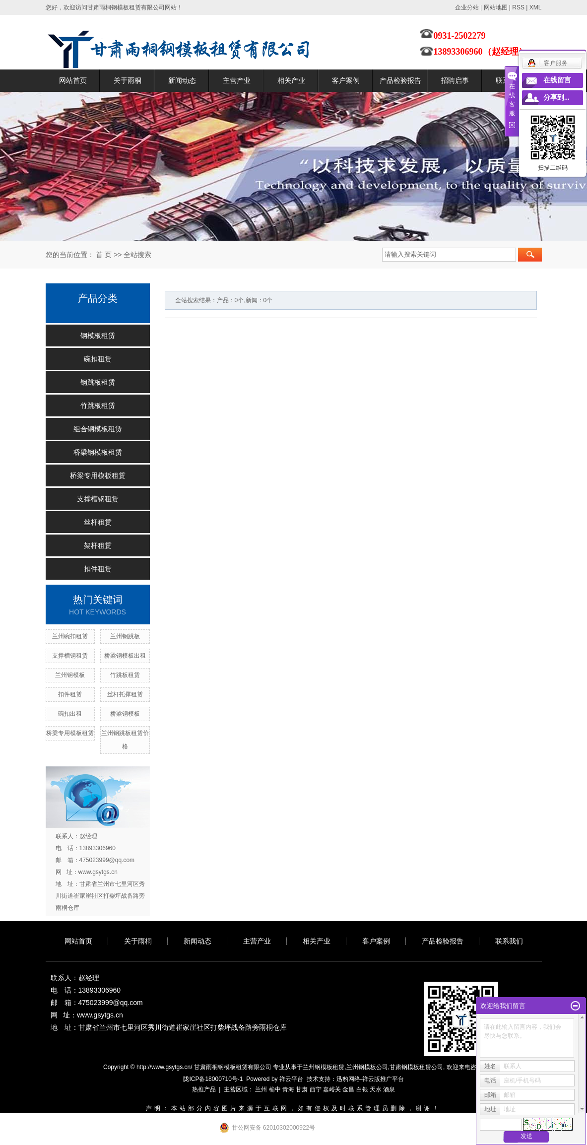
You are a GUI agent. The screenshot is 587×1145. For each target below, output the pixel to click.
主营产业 (237, 80)
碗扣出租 (70, 713)
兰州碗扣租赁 (70, 636)
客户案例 (346, 80)
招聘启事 (455, 80)
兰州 (261, 1089)
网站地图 (496, 7)
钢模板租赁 (97, 335)
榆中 (275, 1089)
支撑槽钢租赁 (98, 499)
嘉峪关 (332, 1089)
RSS (518, 7)
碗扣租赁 (98, 359)
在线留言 (557, 80)
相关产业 (291, 80)
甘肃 (302, 1089)
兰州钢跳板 (125, 636)
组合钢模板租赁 (97, 429)
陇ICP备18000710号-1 (213, 1079)
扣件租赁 (98, 569)
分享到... (556, 97)
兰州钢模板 (70, 675)
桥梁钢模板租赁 (97, 452)
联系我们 (509, 941)
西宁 (316, 1089)
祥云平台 (291, 1079)
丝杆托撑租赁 (125, 694)
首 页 (104, 255)
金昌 (348, 1089)
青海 (288, 1089)
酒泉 (389, 1089)
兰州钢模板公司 (367, 1067)
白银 (362, 1089)
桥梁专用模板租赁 (98, 475)
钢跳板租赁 (97, 382)
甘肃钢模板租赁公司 (416, 1067)
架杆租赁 (98, 545)
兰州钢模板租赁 (323, 1067)
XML (535, 7)
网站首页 (73, 80)
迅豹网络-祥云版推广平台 (370, 1079)
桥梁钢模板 (125, 713)
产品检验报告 (400, 80)
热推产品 (204, 1089)
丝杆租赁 (98, 522)
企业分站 (467, 7)
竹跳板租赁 (97, 405)
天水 (376, 1089)
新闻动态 (182, 80)
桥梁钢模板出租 (125, 655)
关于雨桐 (127, 80)
